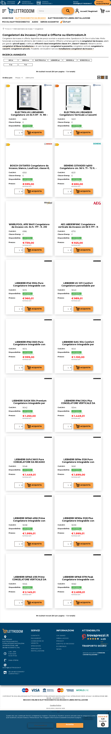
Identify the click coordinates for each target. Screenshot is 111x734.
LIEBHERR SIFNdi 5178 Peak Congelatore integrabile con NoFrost (78, 579)
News (58, 649)
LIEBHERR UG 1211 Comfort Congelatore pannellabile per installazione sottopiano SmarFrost (78, 285)
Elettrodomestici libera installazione (70, 18)
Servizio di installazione (37, 649)
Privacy (60, 641)
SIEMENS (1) (70, 60)
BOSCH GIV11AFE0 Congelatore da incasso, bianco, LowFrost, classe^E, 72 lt (29, 168)
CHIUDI (108, 713)
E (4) (10, 64)
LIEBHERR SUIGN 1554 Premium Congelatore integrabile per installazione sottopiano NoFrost (29, 403)
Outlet (67, 22)
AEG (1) (11, 60)
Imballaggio (62, 638)
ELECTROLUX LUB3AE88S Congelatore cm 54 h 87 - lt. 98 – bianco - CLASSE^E (29, 114)
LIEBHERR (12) (55, 60)
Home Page (7, 18)
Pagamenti (36, 638)
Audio (35, 22)
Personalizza (40, 725)
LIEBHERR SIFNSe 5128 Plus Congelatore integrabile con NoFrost (78, 520)
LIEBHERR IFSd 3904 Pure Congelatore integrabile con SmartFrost (29, 285)
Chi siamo (60, 635)
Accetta (70, 724)
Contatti (35, 635)
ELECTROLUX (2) (40, 60)
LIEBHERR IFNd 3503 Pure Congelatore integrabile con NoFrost (29, 344)
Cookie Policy (88, 717)
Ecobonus (61, 646)
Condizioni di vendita (37, 642)
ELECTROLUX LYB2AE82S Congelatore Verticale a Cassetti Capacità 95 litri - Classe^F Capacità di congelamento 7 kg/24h (78, 116)
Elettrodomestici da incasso (31, 18)
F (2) (25, 64)
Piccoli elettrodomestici (16, 22)
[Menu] (107, 715)
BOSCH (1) (25, 60)
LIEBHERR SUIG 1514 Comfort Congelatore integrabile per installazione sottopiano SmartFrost (78, 344)
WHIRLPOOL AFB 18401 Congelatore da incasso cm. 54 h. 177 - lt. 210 (29, 225)
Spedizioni (36, 646)
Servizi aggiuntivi (49, 22)
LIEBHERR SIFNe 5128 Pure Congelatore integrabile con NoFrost (78, 462)
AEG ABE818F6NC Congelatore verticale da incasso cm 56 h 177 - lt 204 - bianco (78, 227)
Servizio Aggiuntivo (94, 653)
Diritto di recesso (65, 643)
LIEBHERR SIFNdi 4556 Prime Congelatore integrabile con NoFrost (29, 520)
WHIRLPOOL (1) (85, 60)
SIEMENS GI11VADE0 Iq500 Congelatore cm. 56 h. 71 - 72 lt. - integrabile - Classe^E (78, 168)
